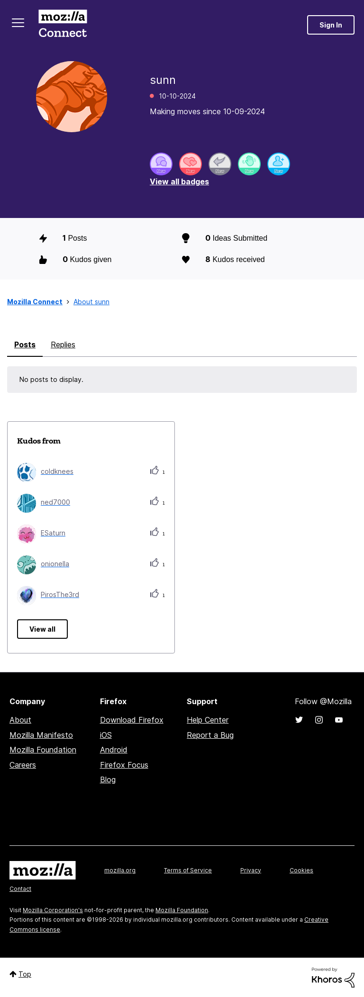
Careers (22, 765)
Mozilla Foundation (42, 749)
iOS (106, 735)
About (20, 720)
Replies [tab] (63, 344)
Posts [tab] (25, 344)
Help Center (207, 720)
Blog (108, 779)
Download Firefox (132, 720)
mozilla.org (120, 870)
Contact (20, 888)
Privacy (250, 870)
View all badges (179, 181)
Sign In (330, 25)
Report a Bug (210, 735)
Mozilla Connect (62, 24)
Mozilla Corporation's (53, 910)
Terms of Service (188, 870)
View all (42, 629)
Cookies (301, 870)
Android (113, 749)
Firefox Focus (124, 765)
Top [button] (24, 974)
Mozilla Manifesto (41, 735)
